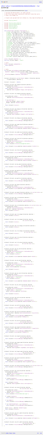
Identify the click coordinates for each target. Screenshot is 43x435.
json (41, 433)
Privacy (10, 433)
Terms (14, 433)
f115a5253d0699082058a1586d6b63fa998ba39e (23, 6)
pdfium (3, 6)
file (26, 10)
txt (38, 433)
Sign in (40, 2)
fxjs (38, 6)
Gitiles (7, 433)
